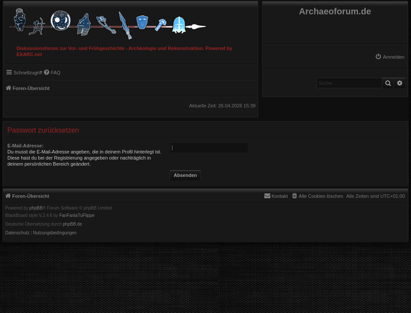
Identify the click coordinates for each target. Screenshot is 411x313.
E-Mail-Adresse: (25, 145)
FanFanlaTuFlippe (76, 215)
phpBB (36, 208)
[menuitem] (389, 57)
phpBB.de (72, 224)
